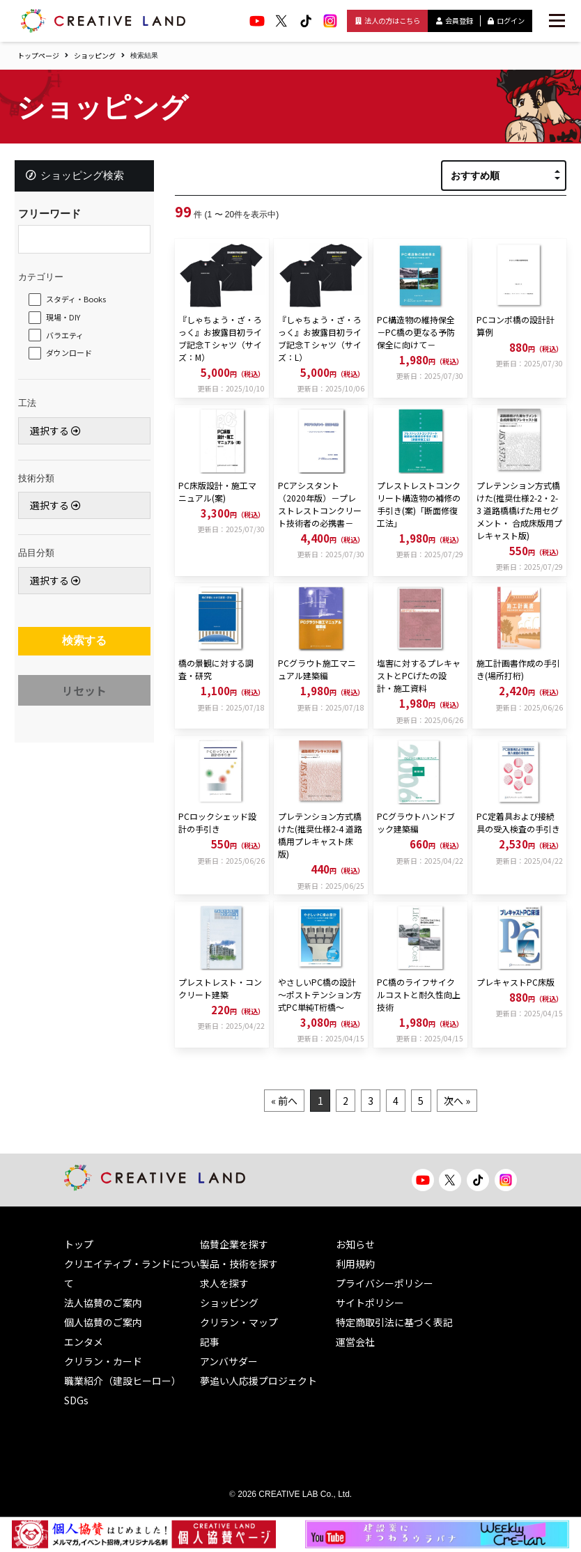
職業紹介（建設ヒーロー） (122, 1381)
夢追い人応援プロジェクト (258, 1381)
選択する (58, 433)
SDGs (76, 1400)
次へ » (469, 1101)
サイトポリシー (370, 1303)
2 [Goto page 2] (341, 1101)
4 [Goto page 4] (400, 1101)
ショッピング (95, 55)
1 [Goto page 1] (312, 1101)
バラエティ (68, 337)
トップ (78, 1244)
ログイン (506, 20)
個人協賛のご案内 (103, 1322)
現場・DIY (66, 320)
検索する (84, 646)
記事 (209, 1342)
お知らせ (355, 1244)
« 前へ (272, 1101)
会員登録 (454, 20)
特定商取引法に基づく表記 (394, 1322)
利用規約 (355, 1264)
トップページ (38, 55)
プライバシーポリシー (384, 1283)
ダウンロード (72, 356)
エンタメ (83, 1342)
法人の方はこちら (387, 20)
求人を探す (224, 1283)
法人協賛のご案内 (103, 1303)
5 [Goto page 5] (429, 1101)
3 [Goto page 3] (370, 1101)
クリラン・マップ (239, 1322)
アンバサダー (229, 1361)
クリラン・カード (103, 1361)
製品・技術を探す (239, 1264)
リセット (84, 698)
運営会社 (355, 1342)
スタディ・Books (79, 302)
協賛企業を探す (234, 1244)
